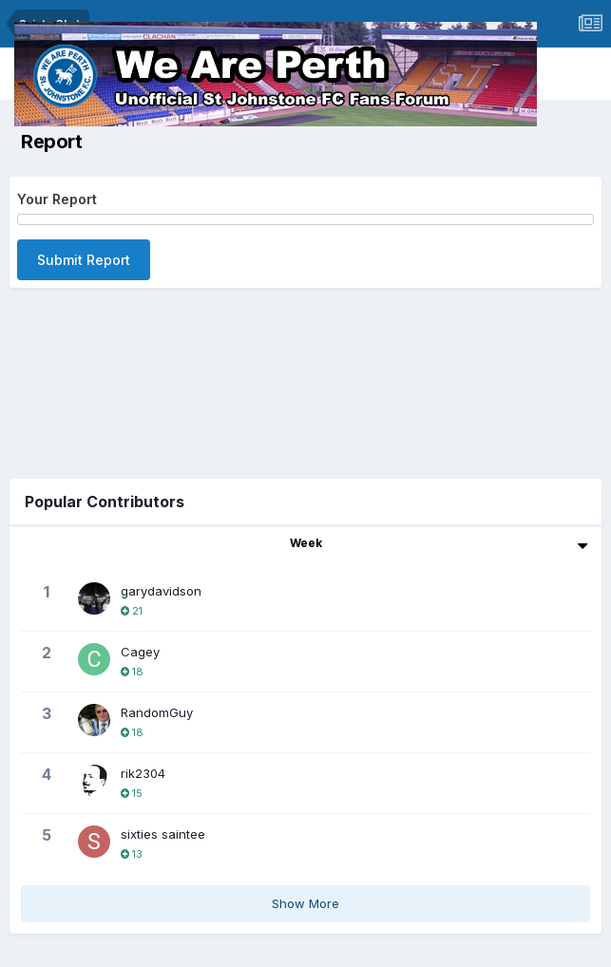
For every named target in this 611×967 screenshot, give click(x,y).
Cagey (140, 651)
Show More (305, 903)
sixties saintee (163, 834)
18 (132, 671)
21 (132, 610)
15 (132, 793)
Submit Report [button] (83, 260)
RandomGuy (157, 712)
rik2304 (143, 773)
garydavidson (161, 590)
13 (132, 854)
